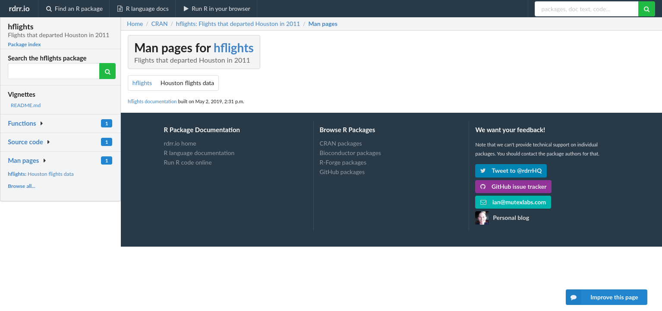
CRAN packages (341, 143)
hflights (234, 47)
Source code (25, 142)
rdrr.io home (180, 143)
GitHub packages (342, 171)
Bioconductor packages (350, 152)
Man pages (23, 160)
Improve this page (602, 297)
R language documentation (199, 152)
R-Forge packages (343, 162)
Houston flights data (41, 174)
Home (135, 24)
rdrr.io (19, 8)
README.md (26, 105)
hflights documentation (152, 101)
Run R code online (188, 162)
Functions (22, 123)
